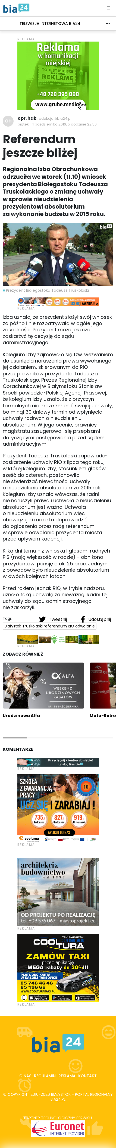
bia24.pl (58, 1099)
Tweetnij (53, 619)
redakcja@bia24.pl (54, 118)
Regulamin (45, 1075)
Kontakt (87, 1075)
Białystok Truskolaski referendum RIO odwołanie (50, 626)
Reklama (67, 1075)
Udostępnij (96, 619)
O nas (25, 1075)
